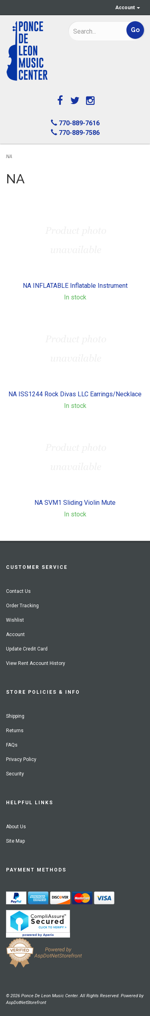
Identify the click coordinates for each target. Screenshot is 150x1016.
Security (15, 774)
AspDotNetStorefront (26, 1002)
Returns (15, 730)
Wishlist (15, 620)
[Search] (94, 31)
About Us (16, 826)
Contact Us (18, 591)
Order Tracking (22, 605)
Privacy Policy (21, 759)
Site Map (15, 841)
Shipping (15, 716)
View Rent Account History (35, 663)
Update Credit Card (27, 649)
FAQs (12, 745)
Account (127, 7)
